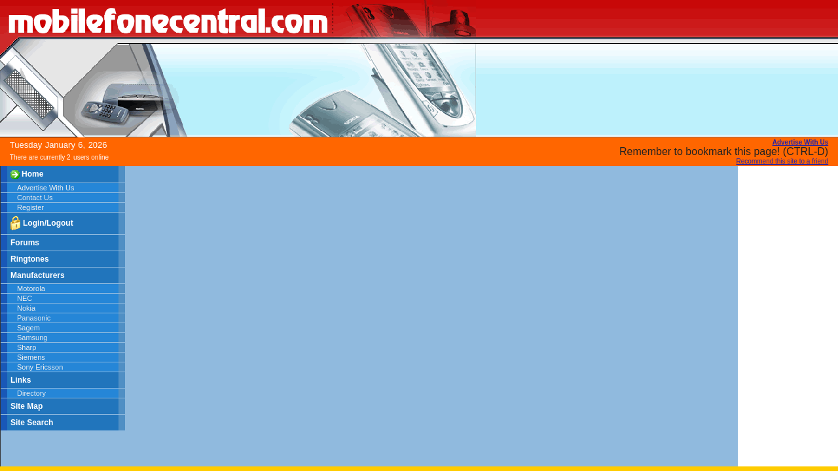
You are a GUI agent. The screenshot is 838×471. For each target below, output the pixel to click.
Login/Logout (41, 223)
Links (20, 380)
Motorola (31, 288)
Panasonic (33, 318)
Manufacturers (37, 275)
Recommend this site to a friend (783, 161)
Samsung (32, 337)
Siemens (31, 357)
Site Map (26, 406)
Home (26, 174)
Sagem (28, 328)
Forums (24, 242)
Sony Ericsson (40, 367)
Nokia (26, 308)
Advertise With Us (45, 188)
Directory (31, 393)
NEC (24, 298)
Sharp (26, 347)
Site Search (31, 422)
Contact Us (34, 197)
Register (30, 207)
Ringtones (29, 259)
